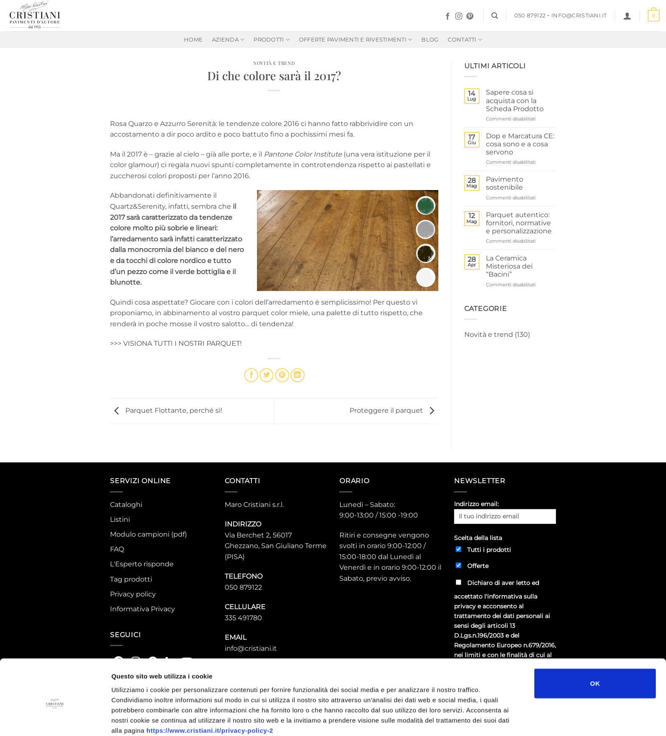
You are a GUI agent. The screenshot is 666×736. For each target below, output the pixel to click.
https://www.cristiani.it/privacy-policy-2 (210, 691)
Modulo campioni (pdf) (148, 534)
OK (595, 645)
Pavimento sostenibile (504, 183)
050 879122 (530, 15)
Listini (120, 519)
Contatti (465, 40)
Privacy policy (133, 594)
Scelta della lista (478, 538)
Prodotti (272, 40)
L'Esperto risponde (142, 564)
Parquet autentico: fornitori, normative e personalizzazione (519, 223)
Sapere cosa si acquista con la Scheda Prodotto (515, 100)
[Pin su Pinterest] (282, 375)
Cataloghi (126, 505)
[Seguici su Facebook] (447, 16)
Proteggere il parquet (394, 410)
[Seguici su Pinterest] (469, 16)
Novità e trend (274, 63)
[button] (627, 15)
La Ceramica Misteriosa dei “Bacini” (509, 266)
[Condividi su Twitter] (267, 375)
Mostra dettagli (451, 719)
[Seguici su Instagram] (458, 16)
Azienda (228, 40)
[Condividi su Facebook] (251, 375)
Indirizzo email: (505, 512)
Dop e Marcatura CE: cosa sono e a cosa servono (520, 144)
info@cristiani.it (579, 15)
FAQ (117, 549)
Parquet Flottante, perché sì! (166, 410)
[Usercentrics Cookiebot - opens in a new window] (55, 719)
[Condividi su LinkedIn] (298, 375)
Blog (429, 39)
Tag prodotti (131, 579)
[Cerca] (494, 16)
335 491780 (243, 618)
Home (193, 39)
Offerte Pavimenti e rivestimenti (355, 40)
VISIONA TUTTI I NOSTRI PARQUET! (182, 343)
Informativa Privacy (142, 609)
